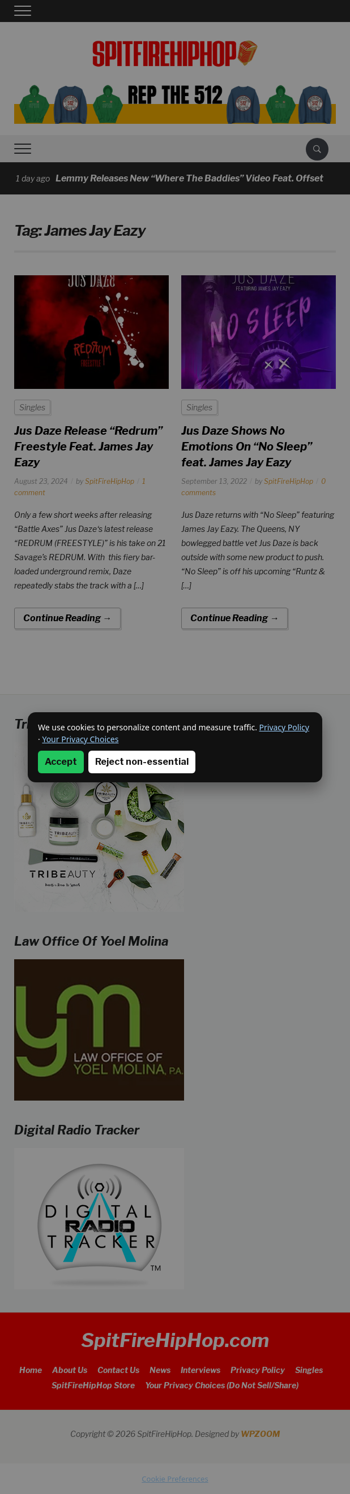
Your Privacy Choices (80, 739)
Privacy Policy (284, 727)
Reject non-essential (142, 761)
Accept (61, 761)
